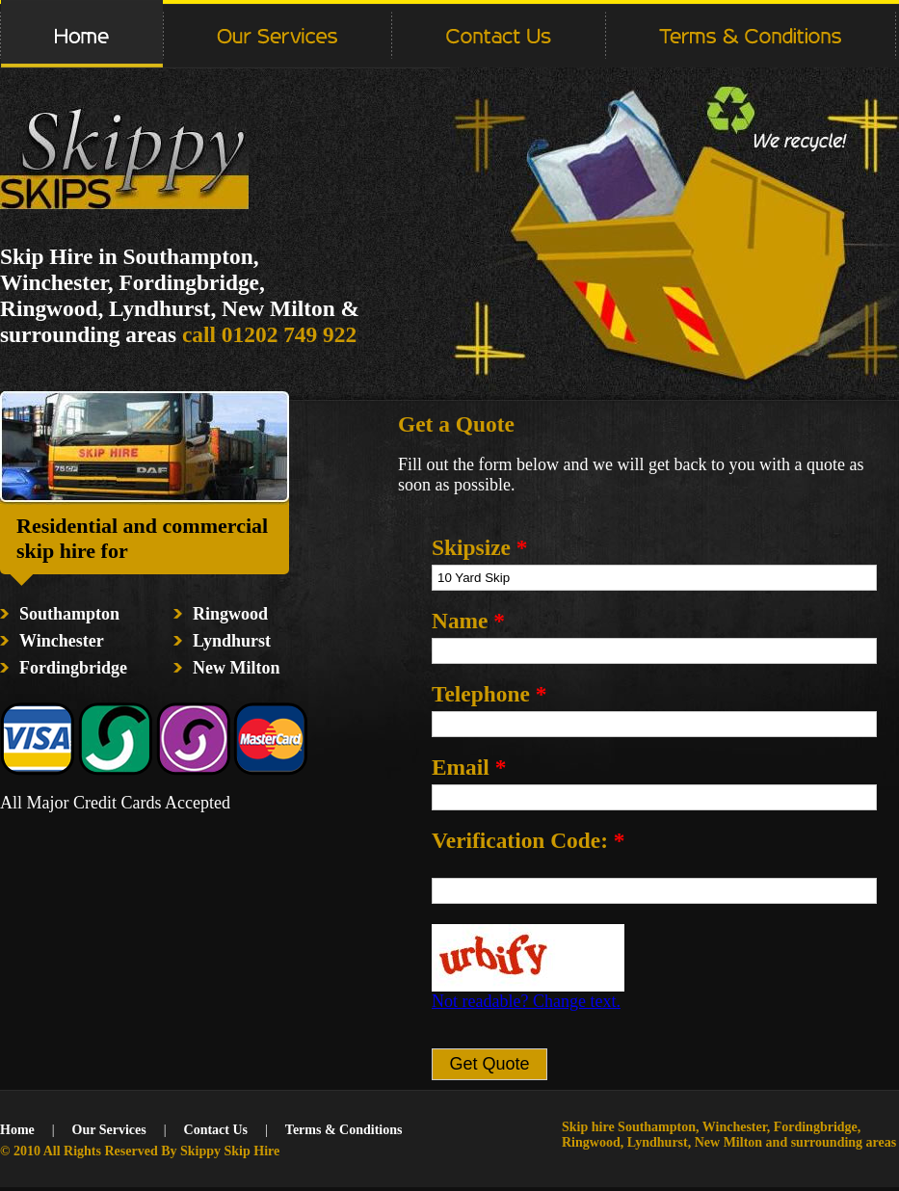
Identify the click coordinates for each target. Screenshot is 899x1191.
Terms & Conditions (344, 1130)
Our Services (109, 1130)
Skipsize (479, 547)
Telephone (489, 693)
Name (468, 620)
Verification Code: (528, 840)
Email (469, 767)
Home (17, 1130)
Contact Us (216, 1130)
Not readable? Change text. (526, 1001)
